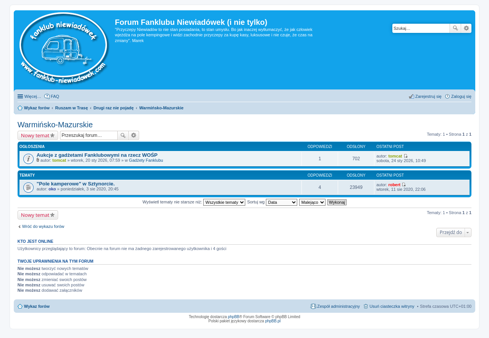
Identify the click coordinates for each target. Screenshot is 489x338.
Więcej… (32, 96)
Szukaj (455, 28)
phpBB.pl (273, 321)
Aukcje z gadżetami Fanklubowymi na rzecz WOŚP (97, 155)
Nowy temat (35, 135)
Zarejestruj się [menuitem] (428, 96)
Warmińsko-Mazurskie (55, 124)
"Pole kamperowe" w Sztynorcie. (76, 184)
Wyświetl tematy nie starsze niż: (193, 202)
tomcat (59, 160)
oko (52, 189)
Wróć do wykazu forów (43, 226)
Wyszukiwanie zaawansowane (466, 28)
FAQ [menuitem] (55, 96)
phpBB (234, 317)
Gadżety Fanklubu (146, 160)
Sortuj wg (272, 202)
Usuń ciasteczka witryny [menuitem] (391, 306)
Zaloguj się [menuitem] (461, 96)
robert (394, 184)
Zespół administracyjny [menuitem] (338, 306)
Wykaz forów (37, 306)
